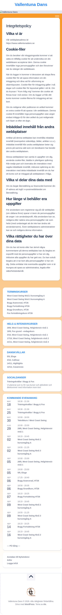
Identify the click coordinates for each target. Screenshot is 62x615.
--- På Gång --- (13, 546)
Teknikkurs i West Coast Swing (32, 420)
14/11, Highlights (15, 363)
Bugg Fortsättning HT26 (18, 306)
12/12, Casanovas (15, 367)
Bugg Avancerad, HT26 (17, 303)
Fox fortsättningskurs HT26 (20, 313)
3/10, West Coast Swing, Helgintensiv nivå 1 (27, 335)
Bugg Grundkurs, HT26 (18, 310)
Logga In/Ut (12, 563)
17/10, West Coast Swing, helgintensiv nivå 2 (28, 338)
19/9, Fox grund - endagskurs (20, 331)
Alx (44, 604)
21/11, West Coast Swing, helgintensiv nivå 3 (28, 342)
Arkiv (9, 560)
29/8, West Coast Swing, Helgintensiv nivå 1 (27, 328)
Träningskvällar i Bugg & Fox (20, 381)
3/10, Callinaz (13, 360)
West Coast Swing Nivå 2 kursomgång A (26, 296)
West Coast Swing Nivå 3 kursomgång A (26, 299)
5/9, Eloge (11, 356)
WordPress (29, 604)
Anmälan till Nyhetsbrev (18, 557)
